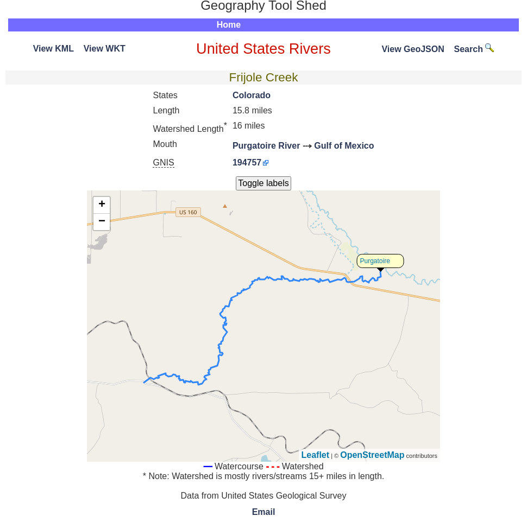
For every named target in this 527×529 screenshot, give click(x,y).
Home (229, 24)
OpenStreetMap (372, 455)
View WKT (105, 48)
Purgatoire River (266, 145)
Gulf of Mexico (344, 145)
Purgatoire (375, 261)
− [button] (101, 222)
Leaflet (316, 455)
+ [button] (101, 205)
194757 (247, 162)
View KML (53, 48)
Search (474, 49)
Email (263, 512)
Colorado (252, 95)
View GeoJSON (412, 49)
